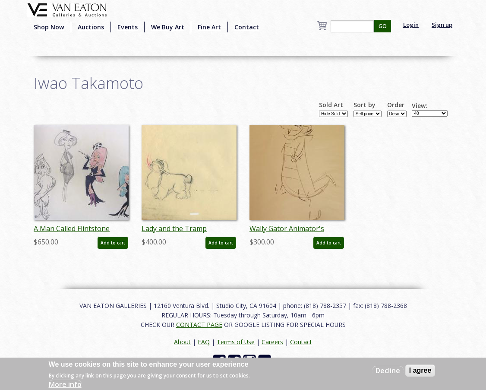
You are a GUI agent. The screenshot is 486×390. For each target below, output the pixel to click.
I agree (420, 370)
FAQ (204, 342)
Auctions (91, 27)
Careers (272, 342)
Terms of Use (236, 342)
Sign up (442, 25)
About (182, 342)
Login (411, 25)
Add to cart (113, 243)
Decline (388, 370)
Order (395, 105)
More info (65, 384)
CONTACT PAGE (199, 324)
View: (419, 106)
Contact (246, 27)
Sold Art (331, 105)
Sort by (364, 105)
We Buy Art (167, 27)
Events (127, 27)
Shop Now (49, 27)
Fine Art (209, 27)
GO (383, 26)
